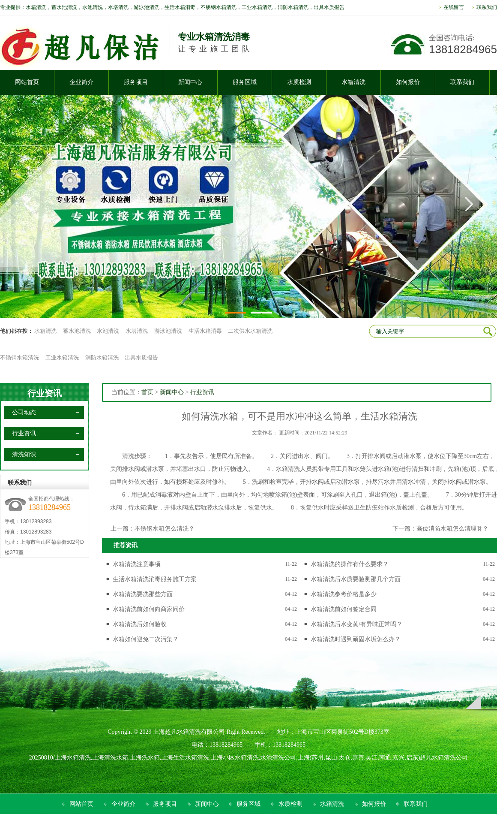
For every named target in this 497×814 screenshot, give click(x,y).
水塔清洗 (137, 331)
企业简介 (123, 804)
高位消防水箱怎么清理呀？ (452, 528)
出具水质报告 (141, 357)
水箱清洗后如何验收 (140, 624)
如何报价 (374, 804)
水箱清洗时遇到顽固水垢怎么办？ (356, 639)
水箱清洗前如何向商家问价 (149, 609)
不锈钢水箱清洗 (19, 357)
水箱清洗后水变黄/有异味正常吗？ (356, 624)
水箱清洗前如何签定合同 (344, 609)
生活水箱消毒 (205, 331)
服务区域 (248, 804)
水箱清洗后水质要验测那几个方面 (356, 579)
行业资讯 (44, 393)
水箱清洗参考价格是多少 (344, 594)
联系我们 (486, 7)
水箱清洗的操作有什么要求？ (350, 564)
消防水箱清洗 (102, 357)
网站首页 (81, 804)
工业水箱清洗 (62, 357)
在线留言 (453, 7)
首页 (147, 392)
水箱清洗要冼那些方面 (143, 594)
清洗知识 (24, 454)
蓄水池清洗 (77, 331)
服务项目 (165, 804)
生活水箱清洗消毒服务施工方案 (155, 579)
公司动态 (24, 412)
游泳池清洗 (168, 331)
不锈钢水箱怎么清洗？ (165, 528)
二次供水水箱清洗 (250, 331)
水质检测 (290, 804)
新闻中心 (172, 392)
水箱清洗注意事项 (137, 564)
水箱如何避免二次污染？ (146, 639)
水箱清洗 (45, 331)
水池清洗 (108, 331)
